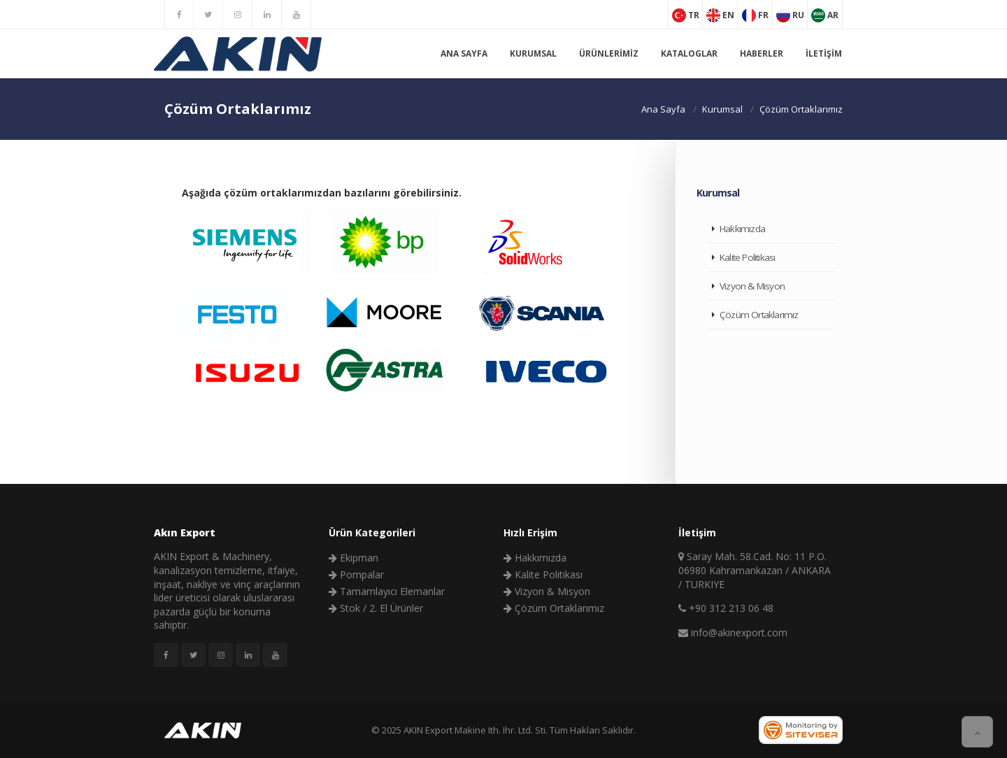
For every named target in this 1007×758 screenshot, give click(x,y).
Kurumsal (533, 53)
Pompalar (356, 574)
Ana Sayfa (464, 53)
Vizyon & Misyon (752, 286)
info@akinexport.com (732, 632)
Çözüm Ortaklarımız (759, 314)
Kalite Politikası (747, 257)
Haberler (761, 53)
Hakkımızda (742, 228)
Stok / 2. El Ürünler (376, 608)
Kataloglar (689, 53)
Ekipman (353, 557)
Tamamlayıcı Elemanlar (387, 591)
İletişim (824, 53)
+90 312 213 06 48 (725, 608)
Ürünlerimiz (608, 53)
